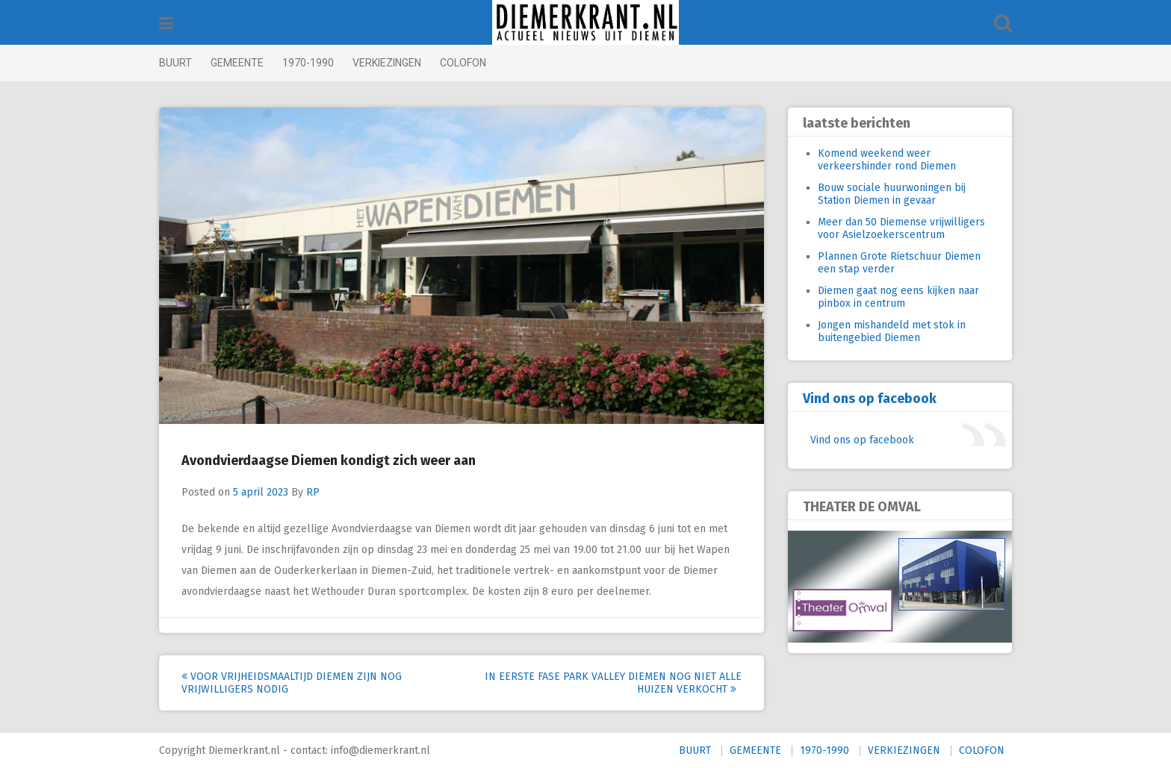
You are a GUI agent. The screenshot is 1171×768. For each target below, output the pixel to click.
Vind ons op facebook (870, 398)
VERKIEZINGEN (386, 63)
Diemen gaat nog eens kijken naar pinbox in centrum (898, 297)
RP (313, 492)
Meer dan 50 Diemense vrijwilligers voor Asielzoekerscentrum (901, 228)
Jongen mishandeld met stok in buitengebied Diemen (892, 331)
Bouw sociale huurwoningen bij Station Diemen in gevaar (892, 194)
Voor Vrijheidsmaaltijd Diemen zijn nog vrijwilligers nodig (291, 683)
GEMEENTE (237, 63)
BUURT (175, 63)
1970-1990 (308, 63)
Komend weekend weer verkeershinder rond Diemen (887, 159)
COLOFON (463, 63)
